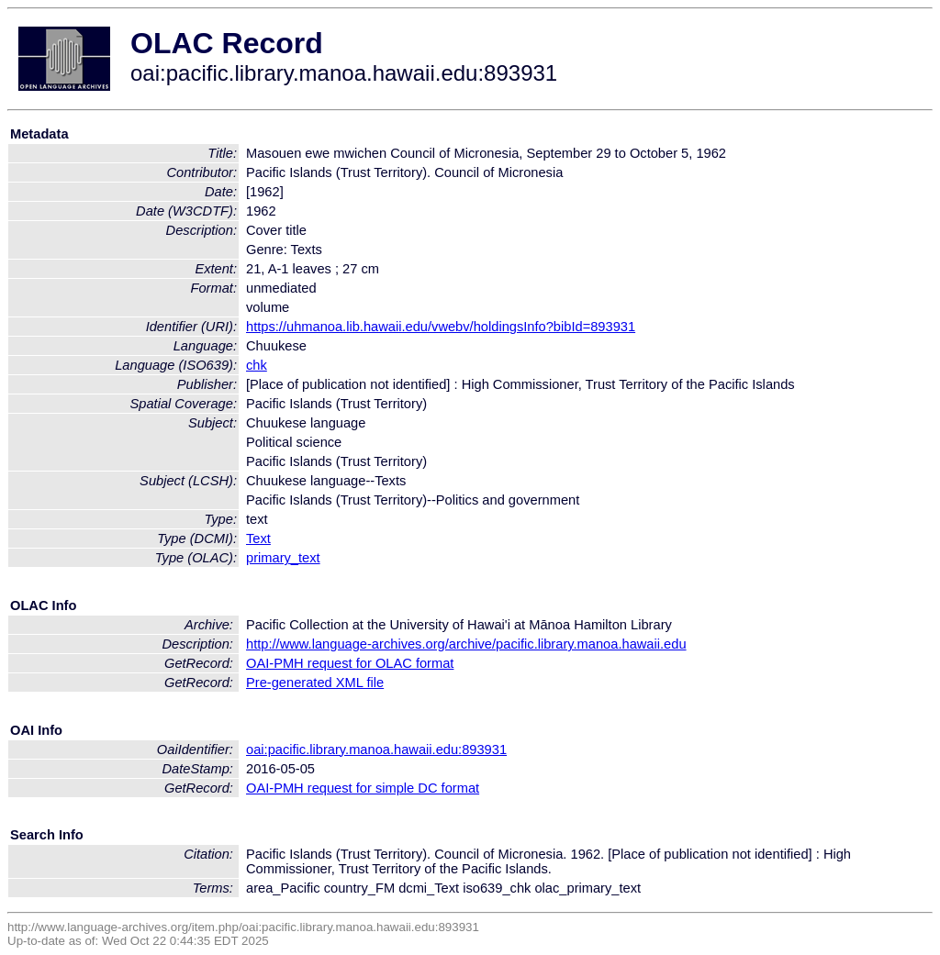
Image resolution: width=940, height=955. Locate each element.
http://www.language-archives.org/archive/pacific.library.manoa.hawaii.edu (466, 644)
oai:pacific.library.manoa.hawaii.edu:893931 (376, 749)
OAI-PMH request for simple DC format (362, 788)
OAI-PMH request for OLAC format (349, 663)
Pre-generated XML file (315, 682)
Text (258, 538)
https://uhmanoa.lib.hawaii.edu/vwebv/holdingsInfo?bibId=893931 (440, 326)
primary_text (283, 557)
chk (256, 365)
